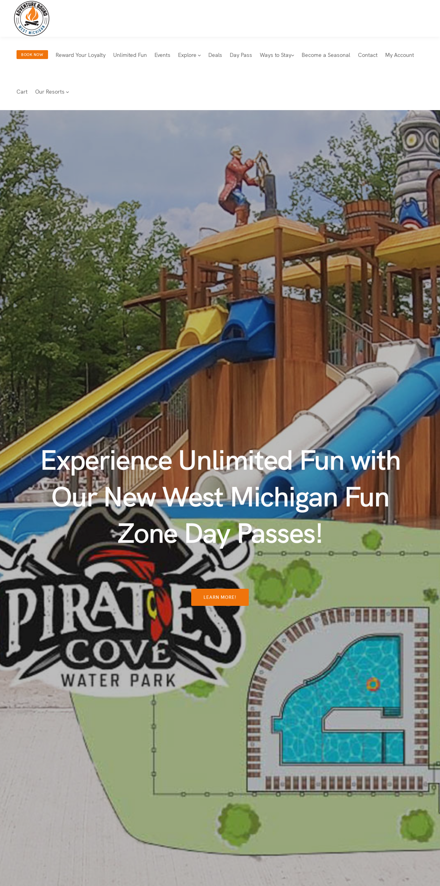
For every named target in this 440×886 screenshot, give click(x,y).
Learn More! (220, 597)
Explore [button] (189, 54)
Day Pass (241, 54)
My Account (399, 54)
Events (162, 54)
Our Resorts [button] (52, 91)
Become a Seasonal (326, 54)
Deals (215, 54)
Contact (368, 54)
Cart (22, 91)
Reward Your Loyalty (81, 54)
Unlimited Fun (130, 54)
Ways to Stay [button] (277, 54)
